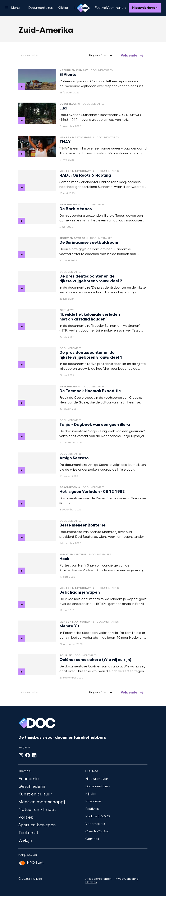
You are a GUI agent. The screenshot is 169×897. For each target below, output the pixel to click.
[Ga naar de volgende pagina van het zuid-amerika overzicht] (132, 56)
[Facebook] (27, 755)
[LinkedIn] (34, 755)
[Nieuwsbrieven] (145, 8)
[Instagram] (20, 755)
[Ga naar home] (83, 8)
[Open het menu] (12, 8)
